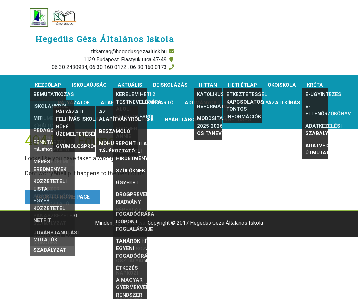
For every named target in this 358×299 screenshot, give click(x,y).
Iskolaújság (89, 85)
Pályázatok (74, 103)
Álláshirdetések (130, 120)
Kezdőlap (48, 85)
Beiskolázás (170, 85)
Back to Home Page (57, 195)
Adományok (201, 103)
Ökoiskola (282, 85)
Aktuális (130, 85)
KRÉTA (315, 85)
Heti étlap (242, 85)
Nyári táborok (185, 120)
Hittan (208, 85)
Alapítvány (117, 103)
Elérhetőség (233, 120)
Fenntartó (159, 103)
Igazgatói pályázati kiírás (264, 103)
